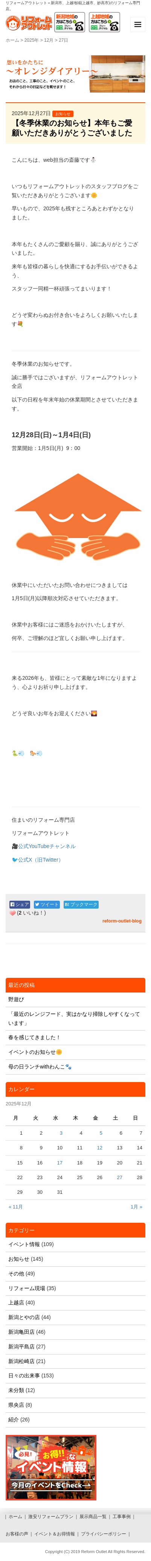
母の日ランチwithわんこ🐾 (40, 1067)
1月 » (136, 1207)
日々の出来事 (24, 1376)
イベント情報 (24, 1244)
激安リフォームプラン (50, 1516)
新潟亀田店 (21, 1332)
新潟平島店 (21, 1347)
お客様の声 (17, 1534)
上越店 (16, 1303)
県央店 (16, 1405)
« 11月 (16, 1207)
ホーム (12, 40)
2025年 (31, 40)
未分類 (16, 1390)
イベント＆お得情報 (54, 1534)
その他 (16, 1274)
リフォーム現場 (26, 1288)
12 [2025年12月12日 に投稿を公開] (99, 1148)
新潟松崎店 (21, 1361)
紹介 (13, 1420)
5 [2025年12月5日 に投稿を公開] (101, 1133)
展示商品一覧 (93, 1516)
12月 (48, 40)
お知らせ (62, 114)
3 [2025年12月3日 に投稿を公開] (61, 1133)
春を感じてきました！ (34, 1037)
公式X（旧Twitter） (41, 860)
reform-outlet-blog (122, 921)
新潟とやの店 (24, 1317)
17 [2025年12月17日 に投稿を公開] (60, 1163)
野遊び (16, 999)
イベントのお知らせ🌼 (35, 1052)
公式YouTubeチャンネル (47, 846)
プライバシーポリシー (103, 1534)
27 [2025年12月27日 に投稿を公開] (119, 1177)
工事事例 (122, 1516)
